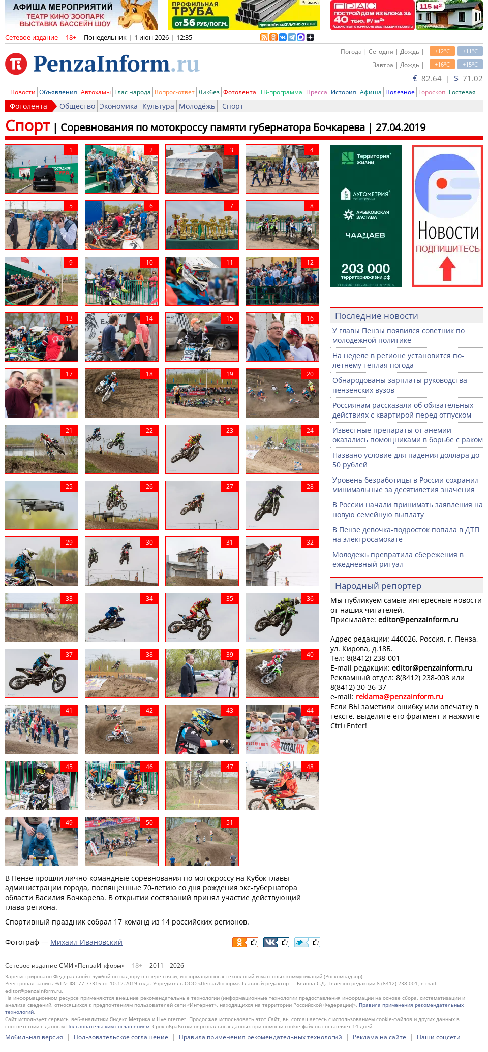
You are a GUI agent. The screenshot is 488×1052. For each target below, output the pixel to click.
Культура (158, 106)
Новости (23, 92)
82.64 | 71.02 (448, 78)
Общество (77, 106)
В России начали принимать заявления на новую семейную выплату (407, 509)
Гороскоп (431, 92)
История (343, 92)
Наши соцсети (439, 1037)
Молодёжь (197, 106)
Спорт (232, 106)
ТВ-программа (281, 92)
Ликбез (209, 92)
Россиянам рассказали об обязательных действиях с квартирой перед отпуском (402, 410)
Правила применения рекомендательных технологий (260, 1037)
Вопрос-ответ (175, 92)
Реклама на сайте (379, 1037)
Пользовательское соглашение (121, 1037)
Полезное (400, 92)
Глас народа (132, 92)
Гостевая (462, 92)
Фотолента (239, 92)
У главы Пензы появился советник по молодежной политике (398, 335)
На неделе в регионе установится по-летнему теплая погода (398, 360)
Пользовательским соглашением (107, 1026)
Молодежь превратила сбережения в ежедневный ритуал (398, 559)
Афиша (371, 92)
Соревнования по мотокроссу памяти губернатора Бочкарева (212, 127)
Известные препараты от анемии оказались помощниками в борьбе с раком (407, 434)
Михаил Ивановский (86, 942)
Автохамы (96, 92)
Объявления (58, 92)
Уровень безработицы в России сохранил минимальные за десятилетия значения (405, 484)
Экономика (119, 106)
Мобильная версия (34, 1037)
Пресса (316, 92)
